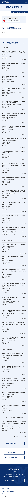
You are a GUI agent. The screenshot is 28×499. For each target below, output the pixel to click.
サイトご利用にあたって (8, 488)
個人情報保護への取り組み (8, 491)
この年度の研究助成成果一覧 (12, 443)
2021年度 (23, 12)
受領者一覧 (18, 12)
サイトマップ (5, 494)
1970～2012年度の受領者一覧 (12, 21)
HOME (12, 12)
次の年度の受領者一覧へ (11, 457)
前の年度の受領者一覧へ (14, 453)
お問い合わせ (10, 480)
